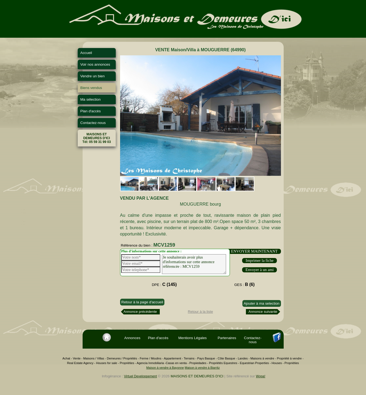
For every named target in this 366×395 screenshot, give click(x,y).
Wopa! (260, 376)
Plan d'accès (90, 111)
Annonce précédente (140, 312)
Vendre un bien (92, 76)
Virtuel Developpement (140, 376)
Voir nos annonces (95, 64)
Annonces (132, 338)
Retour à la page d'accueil (142, 302)
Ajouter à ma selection (262, 303)
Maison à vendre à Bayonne (165, 367)
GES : (244, 284)
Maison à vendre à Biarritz (202, 367)
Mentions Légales (192, 338)
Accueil (86, 53)
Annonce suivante (263, 312)
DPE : (164, 284)
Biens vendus (91, 88)
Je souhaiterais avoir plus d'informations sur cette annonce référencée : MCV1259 (194, 264)
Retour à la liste (200, 312)
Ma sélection (90, 99)
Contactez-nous (93, 123)
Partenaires (227, 338)
